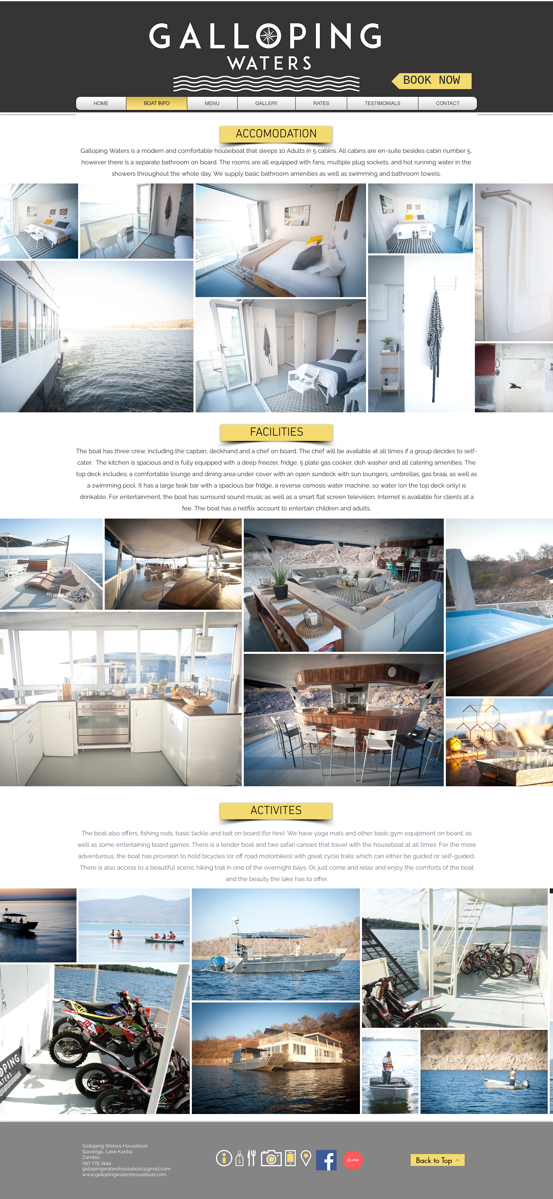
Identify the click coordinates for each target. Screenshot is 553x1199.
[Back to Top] (438, 1160)
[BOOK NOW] (431, 81)
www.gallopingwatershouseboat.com (124, 1174)
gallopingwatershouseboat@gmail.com (126, 1169)
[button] (276, 134)
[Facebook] (326, 1160)
